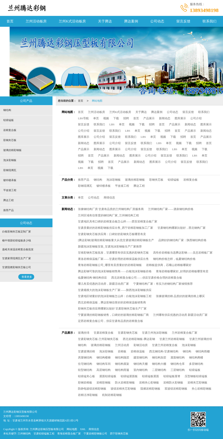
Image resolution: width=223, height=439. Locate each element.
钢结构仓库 (178, 363)
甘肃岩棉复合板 (103, 332)
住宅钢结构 (85, 363)
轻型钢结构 (85, 370)
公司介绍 (196, 118)
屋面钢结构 (178, 357)
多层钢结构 (196, 363)
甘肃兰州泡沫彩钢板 (154, 332)
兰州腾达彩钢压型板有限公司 (47, 429)
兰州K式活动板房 (72, 21)
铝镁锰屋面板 (129, 376)
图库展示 (180, 118)
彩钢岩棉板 (85, 382)
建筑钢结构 (140, 357)
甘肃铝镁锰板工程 (44, 433)
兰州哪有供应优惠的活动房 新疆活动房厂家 (180, 314)
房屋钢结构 (85, 357)
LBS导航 (83, 118)
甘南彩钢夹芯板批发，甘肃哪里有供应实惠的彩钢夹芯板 (113, 252)
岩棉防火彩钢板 (173, 382)
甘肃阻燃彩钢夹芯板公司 (16, 267)
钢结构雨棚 (203, 351)
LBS (112, 124)
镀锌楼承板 (103, 185)
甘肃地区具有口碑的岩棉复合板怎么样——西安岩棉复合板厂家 (117, 221)
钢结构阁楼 (196, 357)
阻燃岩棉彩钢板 (150, 388)
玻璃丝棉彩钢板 (135, 179)
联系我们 (209, 21)
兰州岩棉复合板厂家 (184, 332)
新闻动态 (164, 118)
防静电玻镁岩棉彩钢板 (92, 388)
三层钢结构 (178, 370)
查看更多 (27, 276)
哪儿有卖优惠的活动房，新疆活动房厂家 (103, 283)
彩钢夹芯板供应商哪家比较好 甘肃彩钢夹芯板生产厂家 (112, 308)
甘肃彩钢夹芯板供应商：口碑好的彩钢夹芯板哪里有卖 (112, 234)
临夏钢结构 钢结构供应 (92, 277)
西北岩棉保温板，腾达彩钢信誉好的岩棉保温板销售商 (112, 302)
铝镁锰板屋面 (150, 376)
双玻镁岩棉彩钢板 (176, 388)
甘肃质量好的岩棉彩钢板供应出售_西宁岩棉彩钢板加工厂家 (115, 227)
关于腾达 (105, 21)
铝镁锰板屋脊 (171, 376)
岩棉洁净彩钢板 (88, 395)
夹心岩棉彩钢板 (201, 388)
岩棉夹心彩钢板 (149, 382)
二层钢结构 (159, 370)
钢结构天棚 (140, 363)
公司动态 (157, 21)
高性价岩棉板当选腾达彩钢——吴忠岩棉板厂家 (183, 252)
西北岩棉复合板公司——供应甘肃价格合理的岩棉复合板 (146, 277)
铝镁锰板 (173, 179)
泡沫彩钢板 (113, 179)
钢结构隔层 (122, 357)
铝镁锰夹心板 (86, 376)
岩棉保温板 (138, 351)
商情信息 (109, 197)
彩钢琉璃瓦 (85, 185)
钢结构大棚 (159, 363)
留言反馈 (183, 21)
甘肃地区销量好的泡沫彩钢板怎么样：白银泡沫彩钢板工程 (115, 296)
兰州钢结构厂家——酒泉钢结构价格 (170, 209)
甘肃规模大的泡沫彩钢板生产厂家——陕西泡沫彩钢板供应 (115, 290)
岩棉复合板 (190, 179)
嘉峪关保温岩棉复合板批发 (18, 249)
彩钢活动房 (140, 345)
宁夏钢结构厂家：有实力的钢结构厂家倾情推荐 (163, 283)
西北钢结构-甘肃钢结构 (163, 351)
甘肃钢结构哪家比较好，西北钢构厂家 (181, 227)
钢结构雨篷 (122, 370)
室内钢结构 (140, 370)
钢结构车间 (103, 363)
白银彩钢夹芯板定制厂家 (16, 231)
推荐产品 (83, 179)
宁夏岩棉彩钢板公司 (95, 433)
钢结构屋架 (122, 363)
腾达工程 (139, 185)
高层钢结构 (103, 370)
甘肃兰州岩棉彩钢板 (172, 339)
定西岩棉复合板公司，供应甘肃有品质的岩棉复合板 (110, 321)
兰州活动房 (122, 345)
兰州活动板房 (36, 21)
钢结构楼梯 (103, 357)
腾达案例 (131, 21)
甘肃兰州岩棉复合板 (164, 345)
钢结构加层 (159, 357)
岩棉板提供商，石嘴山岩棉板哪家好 (168, 265)
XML (83, 429)
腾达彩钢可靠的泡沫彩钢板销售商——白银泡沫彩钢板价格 (115, 271)
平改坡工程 (122, 185)
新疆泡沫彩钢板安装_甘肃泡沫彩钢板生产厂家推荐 (110, 246)
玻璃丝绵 (83, 332)
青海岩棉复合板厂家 (69, 433)
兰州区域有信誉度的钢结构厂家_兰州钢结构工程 (108, 215)
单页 (96, 118)
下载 (116, 118)
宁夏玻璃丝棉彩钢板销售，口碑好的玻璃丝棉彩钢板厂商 (113, 314)
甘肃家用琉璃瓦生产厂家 (16, 258)
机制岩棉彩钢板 (112, 395)
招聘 (126, 118)
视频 (106, 118)
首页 (10, 21)
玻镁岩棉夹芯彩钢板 (123, 388)
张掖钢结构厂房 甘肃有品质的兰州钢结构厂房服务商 (111, 209)
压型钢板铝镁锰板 (196, 376)
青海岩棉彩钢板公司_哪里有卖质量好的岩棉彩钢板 (110, 265)
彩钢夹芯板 (156, 179)
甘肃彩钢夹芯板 (128, 332)
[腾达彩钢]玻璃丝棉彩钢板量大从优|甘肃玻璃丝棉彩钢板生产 (116, 240)
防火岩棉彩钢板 (125, 382)
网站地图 (97, 100)
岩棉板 (122, 351)
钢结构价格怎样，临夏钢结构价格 (174, 259)
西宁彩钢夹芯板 (119, 433)
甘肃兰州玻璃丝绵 (200, 339)
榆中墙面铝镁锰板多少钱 (16, 240)
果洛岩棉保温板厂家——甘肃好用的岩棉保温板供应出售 (113, 259)
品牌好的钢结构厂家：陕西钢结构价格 (182, 240)
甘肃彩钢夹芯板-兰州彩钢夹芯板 (98, 339)
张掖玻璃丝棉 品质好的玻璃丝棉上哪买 (180, 296)
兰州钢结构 (24, 433)
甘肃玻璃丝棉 (86, 351)
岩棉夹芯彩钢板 (197, 382)
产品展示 (149, 118)
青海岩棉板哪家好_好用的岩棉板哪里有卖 (182, 271)
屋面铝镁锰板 (107, 376)
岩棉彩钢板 (103, 382)
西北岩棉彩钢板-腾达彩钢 (139, 339)
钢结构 (98, 179)
